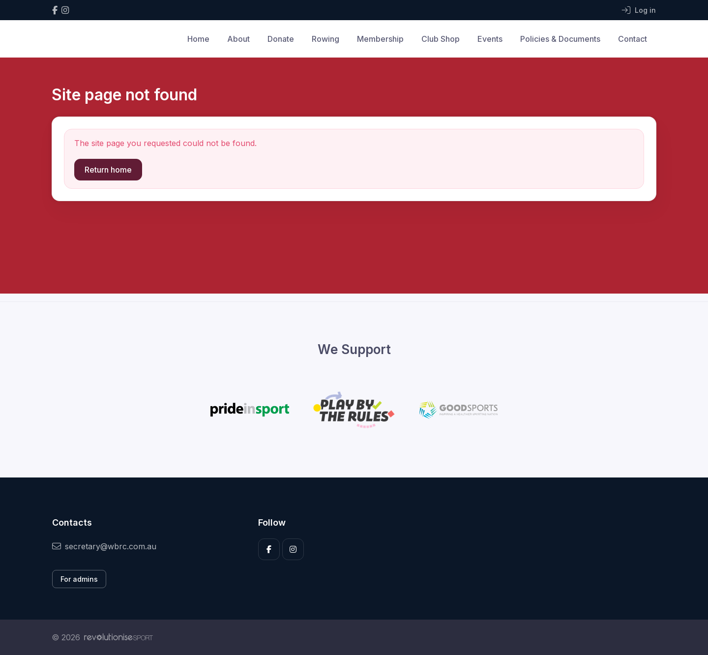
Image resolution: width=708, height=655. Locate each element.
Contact (632, 39)
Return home (108, 170)
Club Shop (440, 39)
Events (489, 39)
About (238, 39)
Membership (380, 39)
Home (198, 39)
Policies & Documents (560, 39)
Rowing (325, 39)
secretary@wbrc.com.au (104, 546)
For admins (79, 579)
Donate (280, 39)
